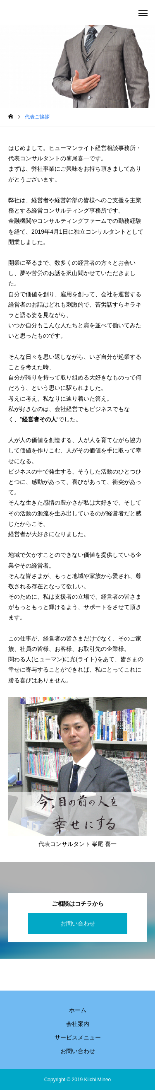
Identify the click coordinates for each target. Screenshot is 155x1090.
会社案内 (77, 1023)
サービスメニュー (78, 1037)
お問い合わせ (77, 923)
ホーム (77, 1010)
